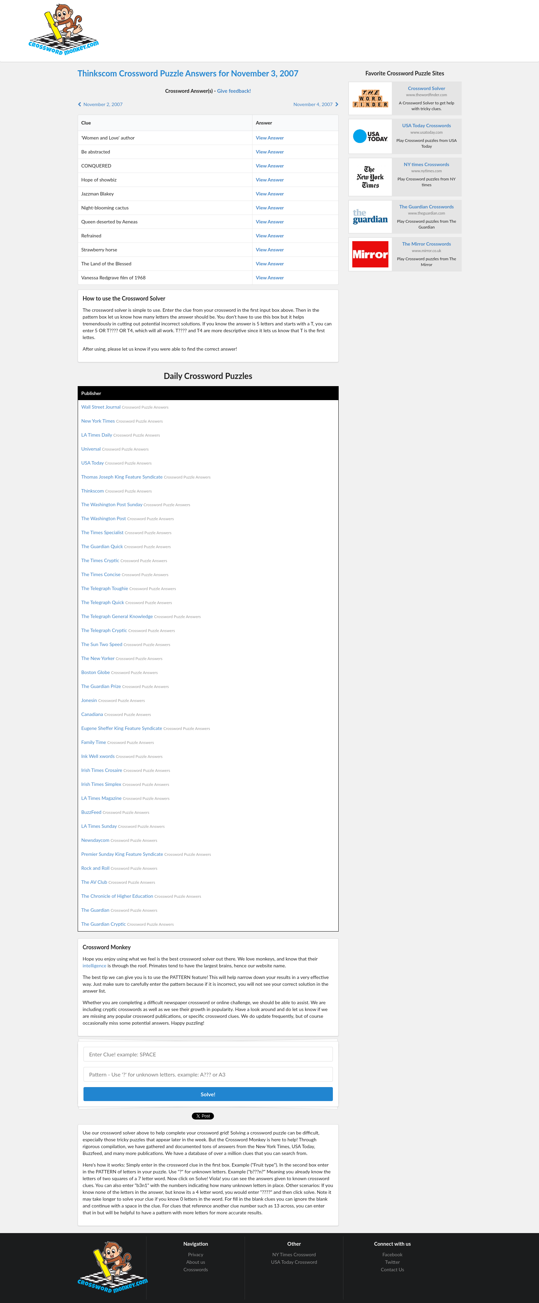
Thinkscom (116, 491)
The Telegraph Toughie (128, 588)
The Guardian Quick (126, 546)
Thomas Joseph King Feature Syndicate (146, 477)
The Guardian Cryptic (127, 924)
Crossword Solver (426, 88)
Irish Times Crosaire (125, 770)
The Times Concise (125, 574)
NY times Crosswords (426, 164)
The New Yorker (122, 658)
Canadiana (116, 714)
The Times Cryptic (124, 560)
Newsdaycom (119, 840)
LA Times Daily (120, 435)
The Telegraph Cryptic (128, 630)
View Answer (270, 138)
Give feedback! (234, 91)
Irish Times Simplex (125, 784)
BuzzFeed (115, 812)
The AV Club (118, 882)
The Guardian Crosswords (426, 206)
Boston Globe (119, 672)
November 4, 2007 (315, 104)
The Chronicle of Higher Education (141, 896)
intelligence (95, 965)
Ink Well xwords (122, 756)
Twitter (392, 1262)
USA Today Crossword (294, 1262)
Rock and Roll (119, 868)
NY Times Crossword (294, 1254)
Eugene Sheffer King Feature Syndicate (145, 728)
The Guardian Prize (125, 686)
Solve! (208, 1094)
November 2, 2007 (100, 104)
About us (195, 1262)
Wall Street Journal (125, 407)
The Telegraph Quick (126, 602)
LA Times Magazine (125, 798)
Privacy (195, 1254)
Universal (115, 449)
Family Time (117, 742)
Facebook (393, 1254)
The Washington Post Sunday (135, 504)
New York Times (122, 421)
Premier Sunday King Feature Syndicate (146, 854)
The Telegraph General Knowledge (141, 616)
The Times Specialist (126, 532)
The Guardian (119, 910)
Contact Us (392, 1269)
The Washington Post (127, 518)
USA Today (116, 463)
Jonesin (113, 700)
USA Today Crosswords (426, 125)
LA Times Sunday (123, 826)
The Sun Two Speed (125, 644)
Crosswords (196, 1269)
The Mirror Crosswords (426, 244)
